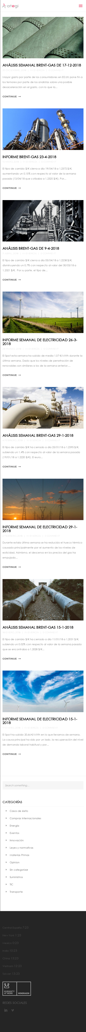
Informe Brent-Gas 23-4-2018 (29, 157)
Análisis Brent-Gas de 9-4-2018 (31, 248)
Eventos (14, 832)
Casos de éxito (19, 810)
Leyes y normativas (21, 847)
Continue (10, 96)
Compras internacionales (25, 818)
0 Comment (56, 70)
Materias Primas (19, 854)
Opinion (15, 862)
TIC (11, 884)
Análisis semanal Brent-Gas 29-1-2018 (38, 435)
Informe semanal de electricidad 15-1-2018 (40, 721)
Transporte (16, 891)
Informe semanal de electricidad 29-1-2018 (40, 529)
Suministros (16, 877)
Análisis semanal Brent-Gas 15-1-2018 (38, 627)
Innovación (17, 840)
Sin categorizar (19, 869)
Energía (39, 70)
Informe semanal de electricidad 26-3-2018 (40, 342)
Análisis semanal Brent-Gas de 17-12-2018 (42, 65)
